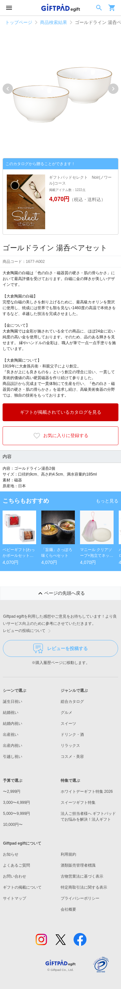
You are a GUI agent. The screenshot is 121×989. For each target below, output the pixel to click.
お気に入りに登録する (60, 436)
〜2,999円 (11, 791)
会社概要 (68, 909)
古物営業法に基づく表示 (82, 876)
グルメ (66, 712)
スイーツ (68, 723)
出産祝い (10, 734)
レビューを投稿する (60, 648)
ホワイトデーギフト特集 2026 (87, 791)
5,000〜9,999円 (16, 813)
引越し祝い (12, 756)
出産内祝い (12, 745)
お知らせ (10, 854)
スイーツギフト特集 (78, 802)
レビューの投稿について (28, 631)
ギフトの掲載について (22, 887)
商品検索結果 (53, 22)
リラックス (70, 745)
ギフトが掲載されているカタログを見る (60, 412)
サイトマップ (14, 898)
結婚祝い (10, 712)
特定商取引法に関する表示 (84, 887)
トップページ (18, 22)
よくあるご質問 (16, 865)
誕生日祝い (12, 701)
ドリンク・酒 (72, 734)
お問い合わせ (14, 876)
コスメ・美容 (72, 756)
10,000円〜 (13, 824)
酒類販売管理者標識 (78, 865)
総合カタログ (72, 701)
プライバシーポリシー (80, 898)
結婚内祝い (12, 723)
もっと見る (107, 500)
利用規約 (68, 854)
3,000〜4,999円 (16, 802)
